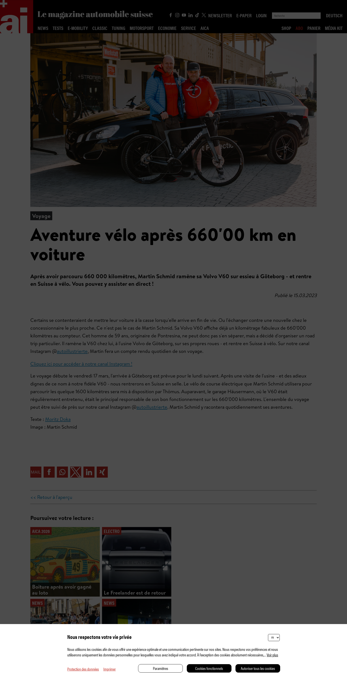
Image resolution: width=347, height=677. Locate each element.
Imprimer (109, 669)
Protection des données (83, 669)
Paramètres (160, 668)
